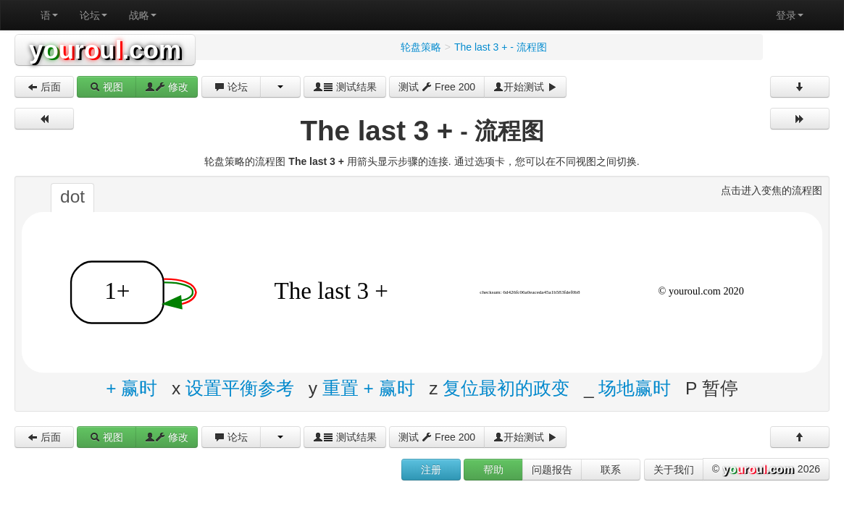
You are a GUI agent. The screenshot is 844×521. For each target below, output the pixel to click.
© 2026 (766, 469)
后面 (44, 87)
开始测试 (525, 87)
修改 (166, 87)
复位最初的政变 (506, 388)
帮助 (493, 469)
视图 (106, 87)
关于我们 (673, 469)
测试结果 (345, 87)
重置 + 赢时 (368, 388)
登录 (789, 15)
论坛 (93, 15)
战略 (142, 15)
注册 (431, 469)
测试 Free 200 (436, 87)
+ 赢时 (131, 388)
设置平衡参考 (239, 388)
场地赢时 (634, 388)
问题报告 (552, 469)
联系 (611, 469)
